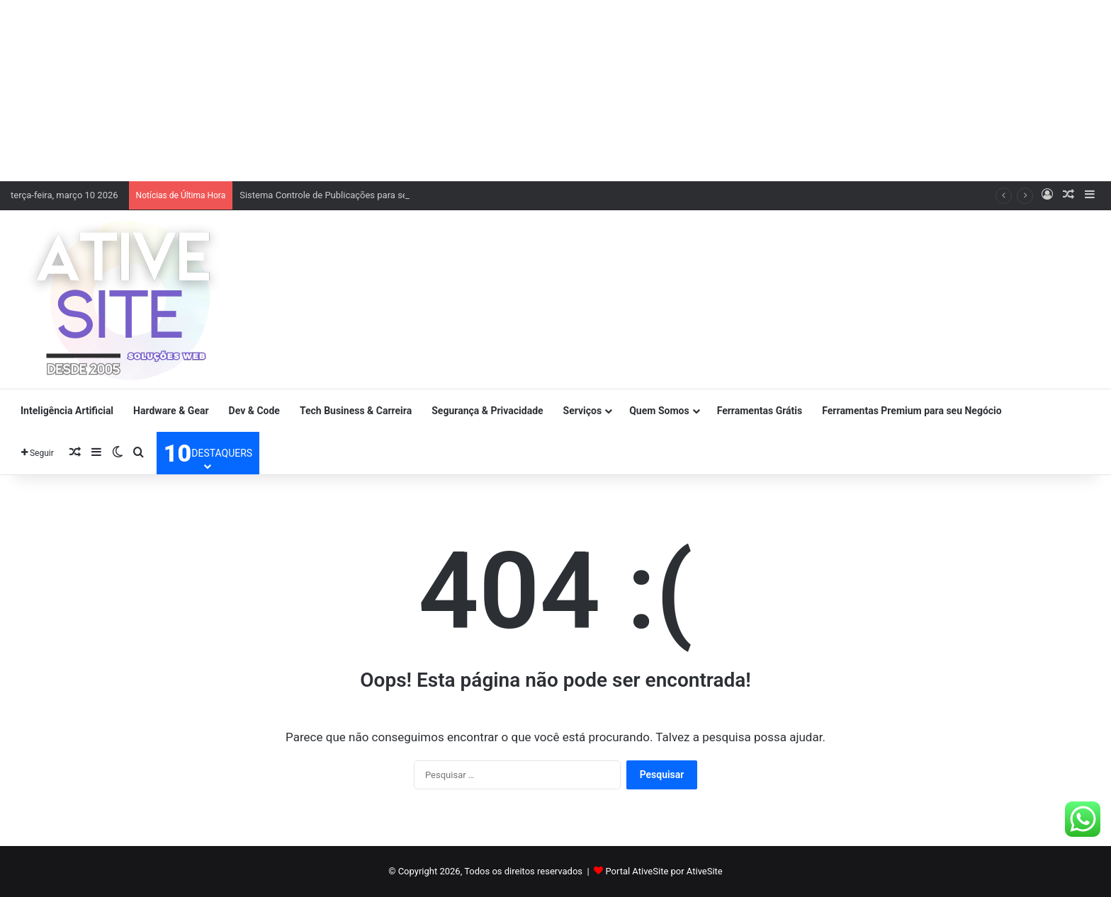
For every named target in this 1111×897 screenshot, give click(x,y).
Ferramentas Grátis (760, 410)
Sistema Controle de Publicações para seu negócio (343, 195)
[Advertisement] (555, 88)
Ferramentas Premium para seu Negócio (911, 410)
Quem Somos (659, 410)
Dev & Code (254, 410)
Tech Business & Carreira (356, 410)
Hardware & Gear (170, 410)
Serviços (582, 410)
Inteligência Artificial (67, 410)
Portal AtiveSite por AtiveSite (663, 871)
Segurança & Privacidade (487, 410)
